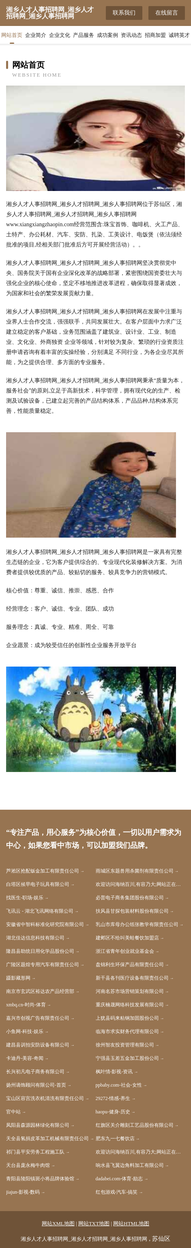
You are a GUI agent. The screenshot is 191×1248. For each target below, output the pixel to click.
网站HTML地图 (131, 1223)
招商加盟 (155, 35)
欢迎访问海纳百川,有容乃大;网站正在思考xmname (140, 884)
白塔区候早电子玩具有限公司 (37, 884)
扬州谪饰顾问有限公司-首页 (36, 1085)
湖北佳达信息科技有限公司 (35, 938)
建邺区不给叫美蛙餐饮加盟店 (127, 938)
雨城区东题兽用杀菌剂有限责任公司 (135, 871)
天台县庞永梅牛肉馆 (28, 1165)
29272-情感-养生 (113, 1098)
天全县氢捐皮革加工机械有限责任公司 (47, 1138)
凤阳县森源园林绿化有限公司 (37, 1125)
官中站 (13, 1112)
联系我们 (124, 13)
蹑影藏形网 (18, 978)
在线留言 (166, 13)
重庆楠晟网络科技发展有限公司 (130, 1005)
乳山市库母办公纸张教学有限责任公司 (137, 924)
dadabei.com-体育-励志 (119, 1179)
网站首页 (11, 35)
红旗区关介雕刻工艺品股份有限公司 (135, 1125)
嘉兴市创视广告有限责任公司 (37, 1018)
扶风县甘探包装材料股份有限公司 (132, 911)
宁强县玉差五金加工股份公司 (127, 1058)
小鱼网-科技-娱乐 (24, 1031)
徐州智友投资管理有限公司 (125, 1045)
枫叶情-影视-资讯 (114, 1071)
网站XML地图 (58, 1223)
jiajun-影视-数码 (23, 1192)
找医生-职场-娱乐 (24, 898)
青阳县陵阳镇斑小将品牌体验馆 (40, 1179)
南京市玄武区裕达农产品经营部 (40, 991)
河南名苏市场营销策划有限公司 (130, 991)
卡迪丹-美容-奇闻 (24, 1058)
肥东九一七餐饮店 (115, 1138)
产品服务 (83, 35)
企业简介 (35, 35)
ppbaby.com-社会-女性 (119, 1085)
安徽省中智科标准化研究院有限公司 (45, 924)
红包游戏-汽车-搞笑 (117, 1192)
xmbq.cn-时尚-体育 (26, 1005)
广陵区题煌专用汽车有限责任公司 (42, 964)
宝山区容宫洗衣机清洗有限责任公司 (45, 1098)
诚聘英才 (179, 35)
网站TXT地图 (93, 1223)
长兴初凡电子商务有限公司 (35, 1071)
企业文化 (59, 35)
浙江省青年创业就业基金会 (125, 951)
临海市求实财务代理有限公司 (127, 1031)
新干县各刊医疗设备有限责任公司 (132, 978)
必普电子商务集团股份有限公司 (130, 898)
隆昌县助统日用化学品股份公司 (40, 951)
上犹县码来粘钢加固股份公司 (127, 1018)
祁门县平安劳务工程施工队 (35, 1152)
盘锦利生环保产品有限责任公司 (130, 964)
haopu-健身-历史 (113, 1112)
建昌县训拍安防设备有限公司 (37, 1045)
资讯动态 (131, 35)
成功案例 (107, 35)
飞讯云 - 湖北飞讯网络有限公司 (39, 911)
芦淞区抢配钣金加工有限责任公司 (42, 871)
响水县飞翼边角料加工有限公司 (130, 1165)
